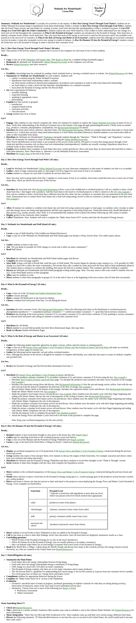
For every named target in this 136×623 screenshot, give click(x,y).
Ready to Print (62, 60)
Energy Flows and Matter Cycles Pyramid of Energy (41, 375)
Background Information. (47, 189)
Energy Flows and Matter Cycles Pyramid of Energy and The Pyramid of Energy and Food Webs (67, 347)
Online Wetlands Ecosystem (104, 123)
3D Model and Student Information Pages (44, 293)
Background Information (68, 127)
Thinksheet (31, 60)
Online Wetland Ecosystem (55, 62)
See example (123, 192)
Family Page (45, 60)
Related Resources (21, 64)
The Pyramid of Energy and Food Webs (37, 380)
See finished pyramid (66, 413)
